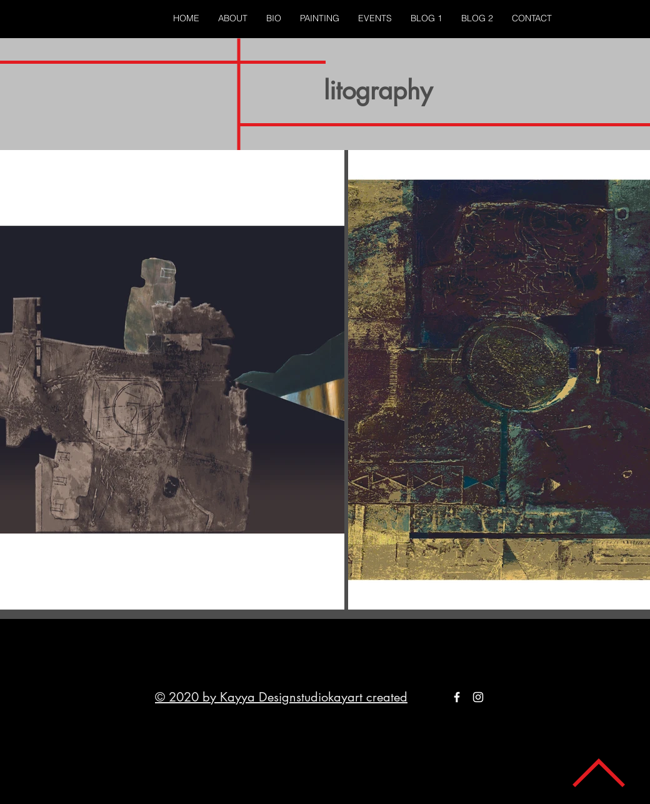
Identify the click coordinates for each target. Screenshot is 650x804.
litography (378, 90)
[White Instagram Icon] (478, 697)
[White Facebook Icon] (457, 697)
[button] (320, 18)
